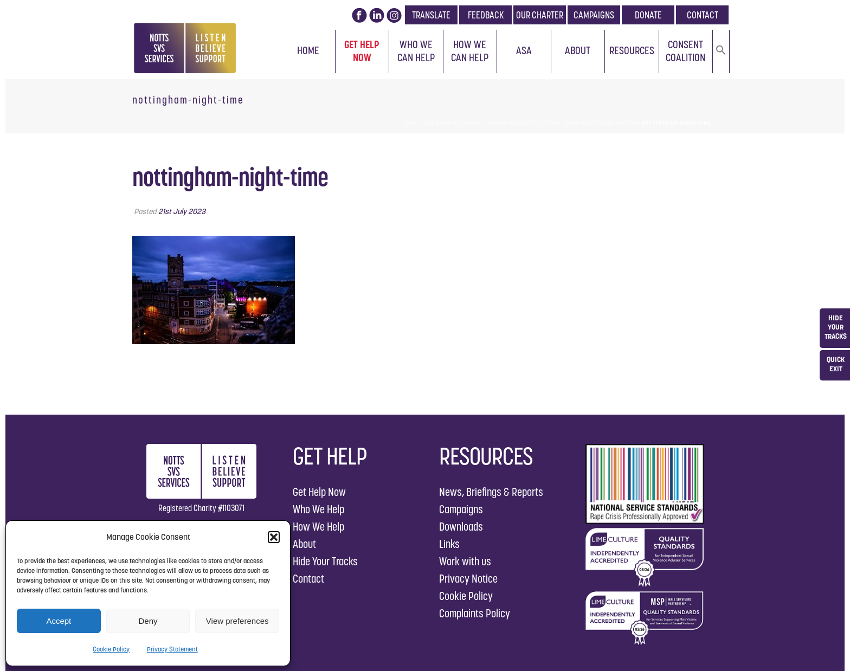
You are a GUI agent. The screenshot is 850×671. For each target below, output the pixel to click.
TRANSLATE (431, 15)
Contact (308, 578)
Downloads (461, 526)
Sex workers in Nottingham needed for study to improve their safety (529, 122)
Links (449, 544)
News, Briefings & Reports (491, 492)
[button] (273, 537)
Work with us (465, 561)
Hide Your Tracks (325, 561)
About (577, 50)
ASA (524, 50)
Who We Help (318, 509)
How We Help (318, 526)
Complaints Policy (474, 613)
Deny (147, 620)
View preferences (237, 620)
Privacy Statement (172, 649)
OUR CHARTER (539, 15)
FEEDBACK (486, 15)
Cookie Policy (111, 649)
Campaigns (461, 509)
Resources (631, 50)
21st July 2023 (181, 211)
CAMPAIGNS (594, 15)
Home (308, 50)
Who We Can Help (416, 50)
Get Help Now (361, 50)
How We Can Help (469, 50)
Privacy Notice (468, 578)
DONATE (648, 15)
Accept (58, 620)
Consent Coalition (685, 50)
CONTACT (702, 15)
